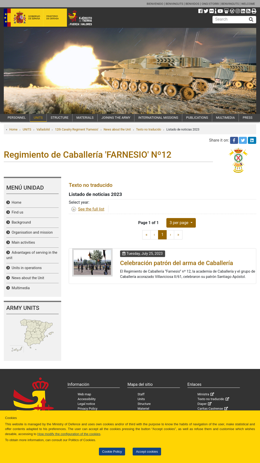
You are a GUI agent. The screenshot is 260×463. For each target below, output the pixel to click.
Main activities (22, 242)
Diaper (202, 404)
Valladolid (43, 129)
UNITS (38, 117)
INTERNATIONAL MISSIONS (158, 117)
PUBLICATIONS (197, 117)
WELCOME (248, 4)
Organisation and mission (31, 232)
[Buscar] (251, 19)
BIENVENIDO (155, 4)
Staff (140, 394)
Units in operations (26, 268)
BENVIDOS (192, 4)
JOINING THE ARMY (115, 117)
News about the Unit (117, 129)
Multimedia (20, 288)
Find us (16, 212)
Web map (84, 394)
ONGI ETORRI (210, 4)
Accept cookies (147, 451)
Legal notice (86, 404)
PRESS (247, 117)
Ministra (203, 394)
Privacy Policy (87, 408)
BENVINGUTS (174, 4)
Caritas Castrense (210, 408)
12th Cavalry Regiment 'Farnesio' (76, 129)
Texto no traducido (148, 129)
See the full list (91, 209)
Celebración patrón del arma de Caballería (176, 263)
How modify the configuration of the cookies (68, 434)
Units (141, 399)
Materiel (143, 408)
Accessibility (87, 399)
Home (13, 129)
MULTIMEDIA (225, 117)
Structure (144, 404)
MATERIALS (84, 117)
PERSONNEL (17, 117)
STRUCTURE (59, 117)
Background (20, 222)
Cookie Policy (112, 451)
